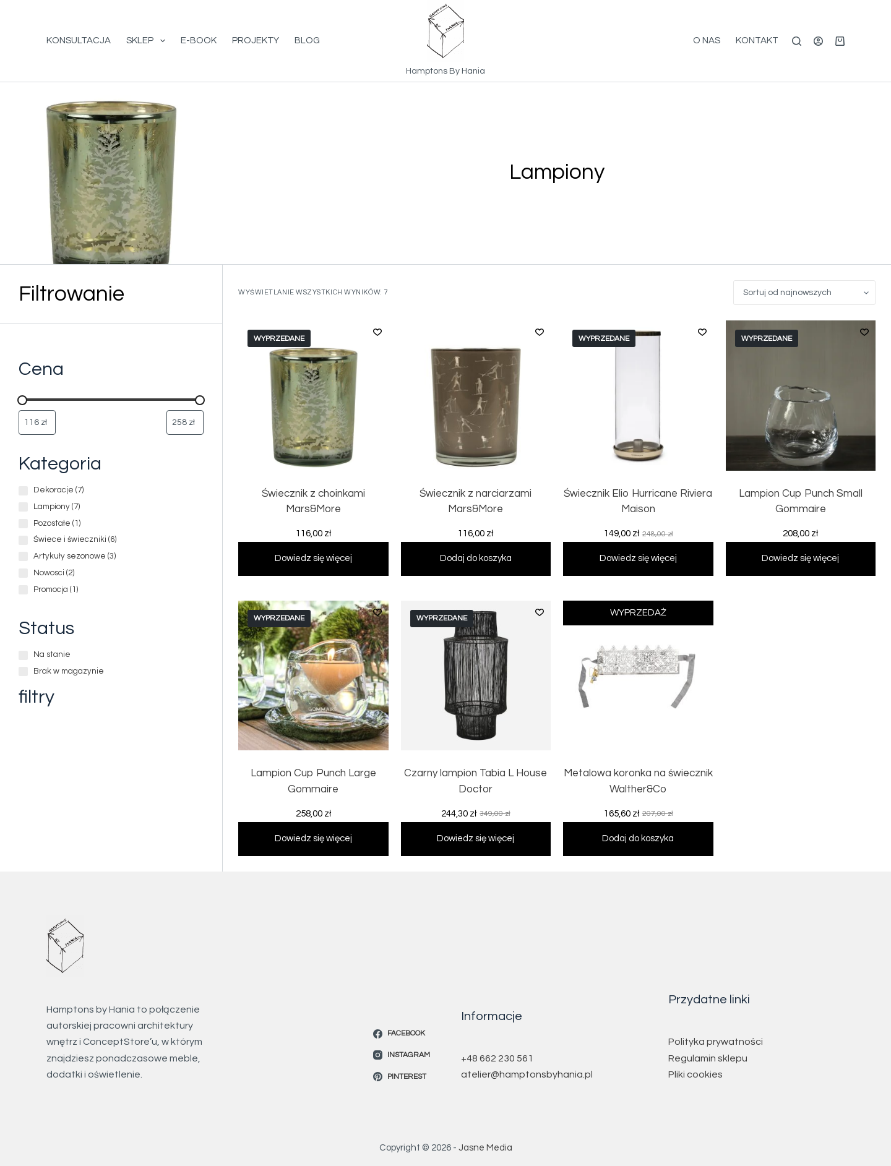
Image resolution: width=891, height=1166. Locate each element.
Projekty (255, 40)
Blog (307, 40)
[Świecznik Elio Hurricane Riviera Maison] (638, 395)
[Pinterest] (401, 1074)
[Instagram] (401, 1052)
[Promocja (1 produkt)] (23, 589)
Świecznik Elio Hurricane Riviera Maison (638, 501)
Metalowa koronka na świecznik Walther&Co (638, 780)
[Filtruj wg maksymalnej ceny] (185, 422)
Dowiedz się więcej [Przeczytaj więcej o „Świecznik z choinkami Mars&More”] (313, 557)
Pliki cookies (695, 1071)
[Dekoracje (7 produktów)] (23, 490)
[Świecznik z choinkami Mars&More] (313, 395)
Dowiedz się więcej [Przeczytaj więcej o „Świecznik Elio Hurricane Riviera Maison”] (638, 557)
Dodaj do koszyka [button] (476, 557)
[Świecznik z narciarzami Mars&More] (476, 395)
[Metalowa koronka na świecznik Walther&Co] (638, 674)
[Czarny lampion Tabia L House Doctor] (476, 674)
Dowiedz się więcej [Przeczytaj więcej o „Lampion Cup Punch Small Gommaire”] (800, 557)
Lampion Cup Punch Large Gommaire (313, 780)
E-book (199, 40)
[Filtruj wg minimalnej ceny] (37, 422)
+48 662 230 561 (497, 1055)
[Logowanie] (818, 41)
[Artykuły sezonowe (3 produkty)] (23, 556)
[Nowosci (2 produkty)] (23, 573)
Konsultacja (78, 40)
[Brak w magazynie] (23, 671)
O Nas (706, 40)
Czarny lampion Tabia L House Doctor (475, 780)
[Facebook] (401, 1030)
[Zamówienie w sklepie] (804, 292)
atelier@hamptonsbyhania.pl (527, 1071)
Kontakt (757, 40)
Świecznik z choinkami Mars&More (313, 501)
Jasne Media (485, 1144)
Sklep (148, 40)
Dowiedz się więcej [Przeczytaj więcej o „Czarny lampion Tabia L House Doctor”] (475, 835)
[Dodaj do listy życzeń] (377, 331)
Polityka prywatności (715, 1039)
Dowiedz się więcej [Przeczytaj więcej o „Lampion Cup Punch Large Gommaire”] (313, 835)
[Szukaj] (796, 41)
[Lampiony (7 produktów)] (23, 507)
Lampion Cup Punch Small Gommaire (801, 501)
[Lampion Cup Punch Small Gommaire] (801, 395)
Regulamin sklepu (707, 1055)
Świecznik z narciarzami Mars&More (476, 501)
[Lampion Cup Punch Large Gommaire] (313, 674)
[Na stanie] (23, 655)
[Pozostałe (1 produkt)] (23, 523)
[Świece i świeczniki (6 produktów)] (23, 540)
